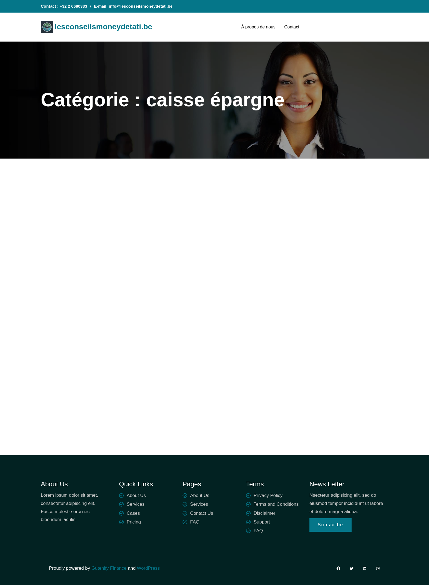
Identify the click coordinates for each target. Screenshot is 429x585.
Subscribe (330, 524)
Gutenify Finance (109, 568)
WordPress (148, 568)
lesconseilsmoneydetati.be (103, 26)
